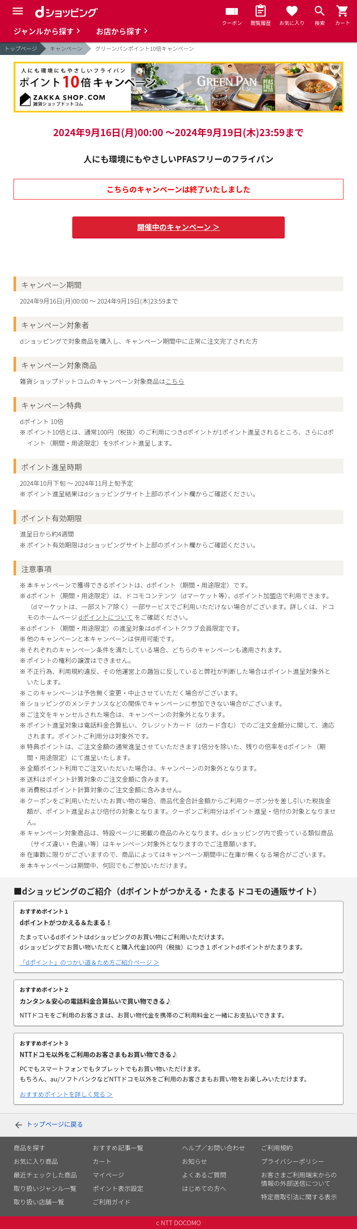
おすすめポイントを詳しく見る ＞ (66, 1094)
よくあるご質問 (204, 1174)
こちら (174, 381)
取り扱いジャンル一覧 (45, 1188)
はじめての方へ (204, 1188)
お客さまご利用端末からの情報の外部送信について (299, 1179)
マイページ (108, 1174)
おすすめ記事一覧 (118, 1147)
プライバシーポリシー (292, 1161)
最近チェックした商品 (45, 1174)
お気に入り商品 (36, 1161)
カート (102, 1161)
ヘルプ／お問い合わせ (213, 1147)
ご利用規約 (277, 1147)
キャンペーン (66, 48)
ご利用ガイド (112, 1201)
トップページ (20, 48)
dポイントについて (106, 617)
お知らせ (194, 1161)
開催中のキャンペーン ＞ (178, 227)
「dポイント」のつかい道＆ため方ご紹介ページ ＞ (90, 962)
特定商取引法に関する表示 (299, 1196)
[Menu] (18, 11)
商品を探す (29, 1147)
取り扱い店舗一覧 (39, 1201)
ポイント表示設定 (118, 1188)
